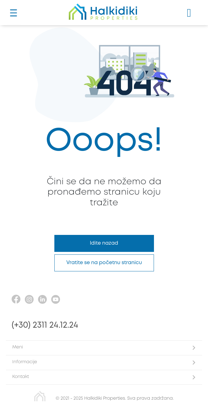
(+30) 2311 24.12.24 (45, 325)
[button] (104, 347)
